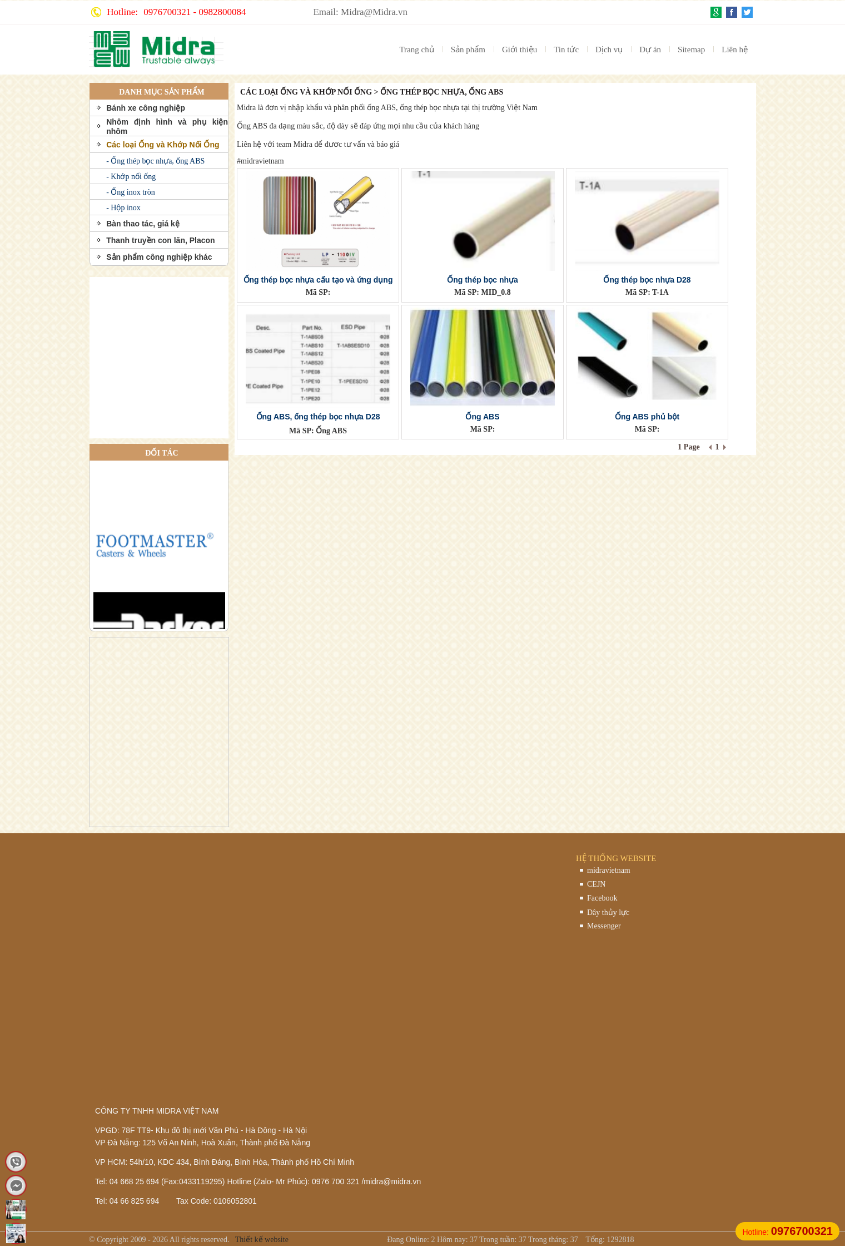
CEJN (596, 884)
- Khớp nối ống (131, 176)
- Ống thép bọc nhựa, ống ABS (155, 161)
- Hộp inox (123, 208)
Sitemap (691, 49)
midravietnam (608, 870)
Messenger (604, 926)
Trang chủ (416, 49)
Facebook (602, 898)
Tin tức (566, 49)
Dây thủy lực (608, 912)
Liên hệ (735, 49)
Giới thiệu (519, 49)
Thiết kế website (261, 1239)
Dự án (650, 49)
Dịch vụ (609, 49)
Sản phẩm (468, 49)
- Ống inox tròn (130, 192)
